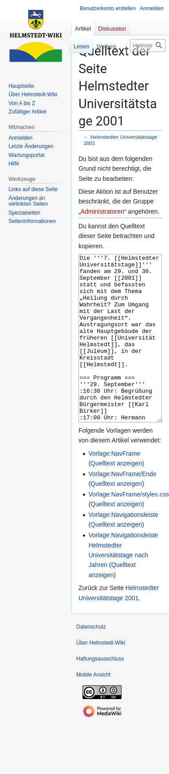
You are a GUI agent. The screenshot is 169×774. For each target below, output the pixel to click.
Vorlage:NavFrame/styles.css (128, 527)
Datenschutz (91, 660)
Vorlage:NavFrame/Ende (122, 507)
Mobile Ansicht (93, 708)
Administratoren (102, 211)
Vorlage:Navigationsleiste (123, 547)
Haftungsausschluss (100, 692)
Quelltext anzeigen (116, 496)
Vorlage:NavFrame (114, 486)
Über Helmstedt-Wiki (100, 676)
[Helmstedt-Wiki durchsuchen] (147, 45)
